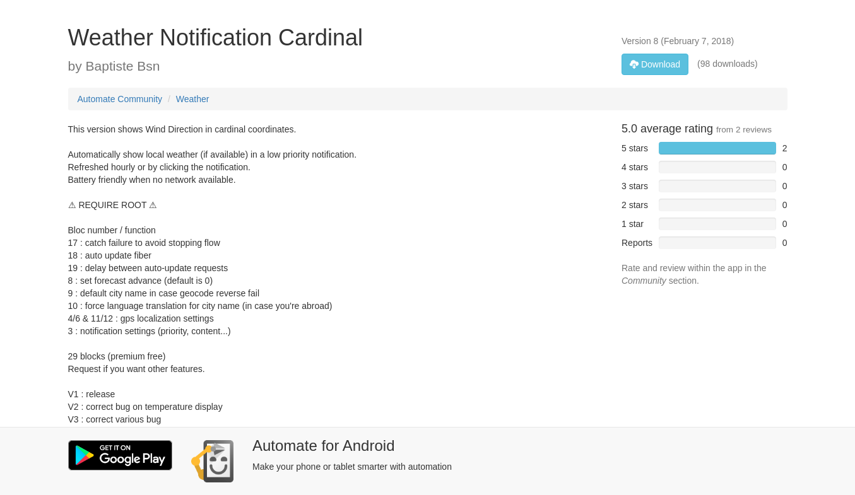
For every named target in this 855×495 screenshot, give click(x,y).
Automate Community (120, 99)
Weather (192, 99)
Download (655, 64)
